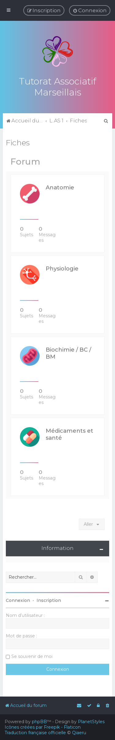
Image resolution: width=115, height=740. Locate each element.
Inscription (48, 599)
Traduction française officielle (35, 732)
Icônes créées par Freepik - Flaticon (43, 727)
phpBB (39, 721)
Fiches (18, 141)
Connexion (18, 599)
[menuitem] (89, 10)
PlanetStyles (91, 721)
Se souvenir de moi (31, 655)
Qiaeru (79, 732)
